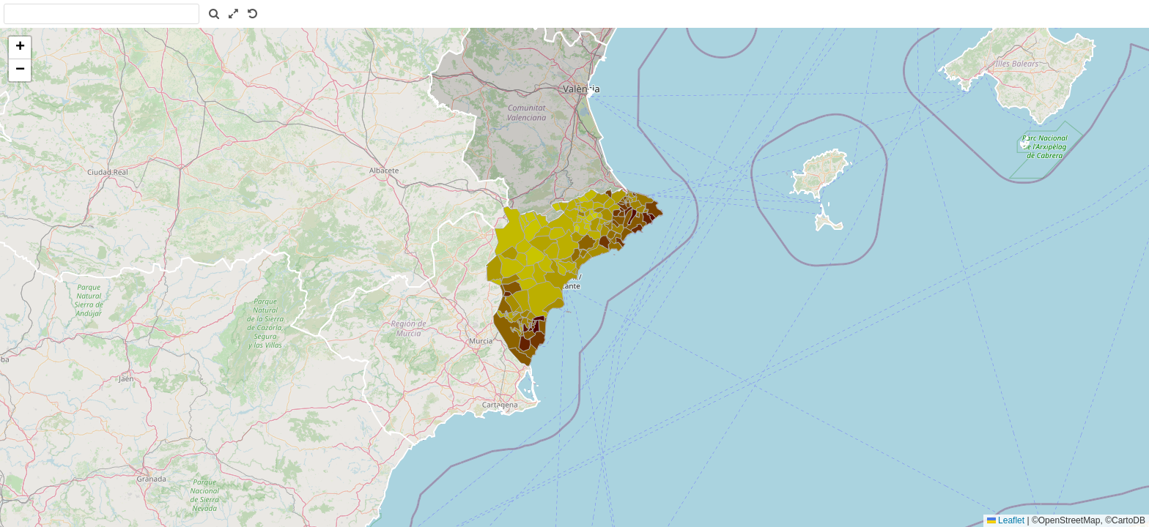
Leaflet (1005, 520)
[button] (20, 48)
